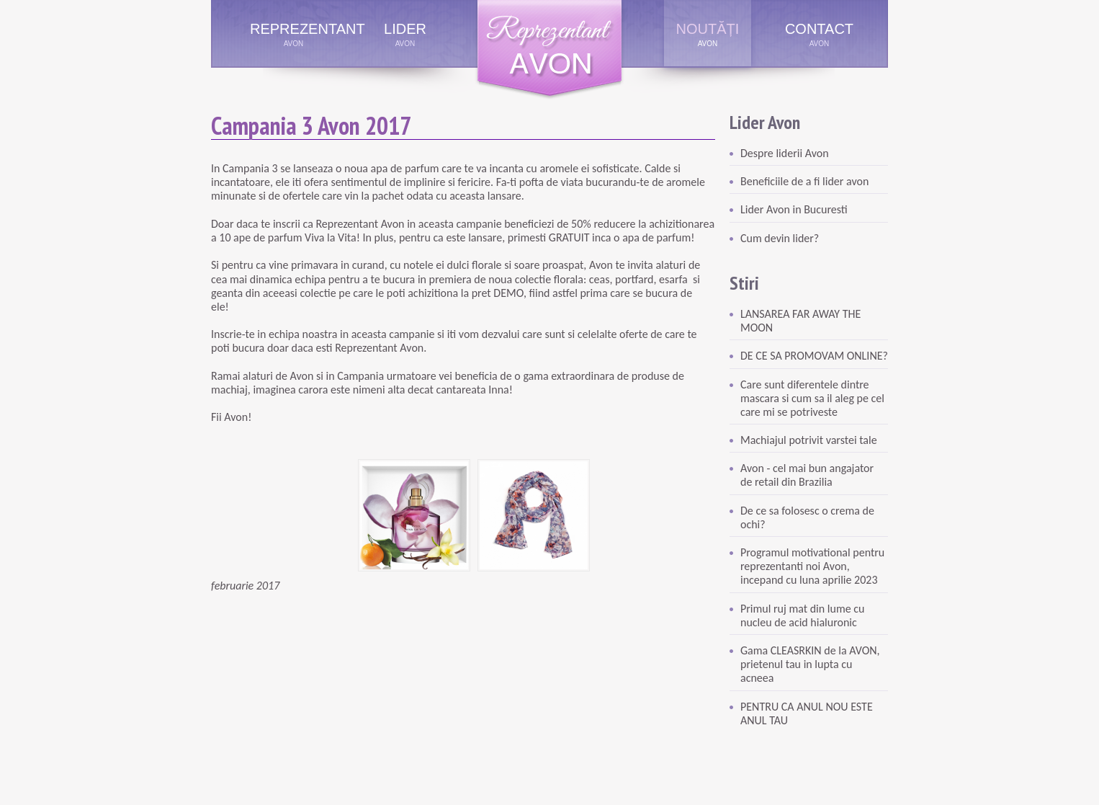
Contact (819, 29)
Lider (405, 29)
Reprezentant (293, 29)
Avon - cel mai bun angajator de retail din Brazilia (807, 475)
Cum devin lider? (779, 238)
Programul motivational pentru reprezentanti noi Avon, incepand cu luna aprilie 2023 (812, 566)
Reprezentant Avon (549, 50)
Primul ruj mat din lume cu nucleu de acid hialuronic (802, 615)
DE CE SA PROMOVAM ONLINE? (814, 356)
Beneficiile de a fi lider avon (804, 181)
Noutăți (708, 29)
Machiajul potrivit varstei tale (808, 440)
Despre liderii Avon (784, 153)
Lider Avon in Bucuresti (794, 209)
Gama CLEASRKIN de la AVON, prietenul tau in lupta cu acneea (810, 664)
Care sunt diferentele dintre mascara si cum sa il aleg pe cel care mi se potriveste (812, 398)
